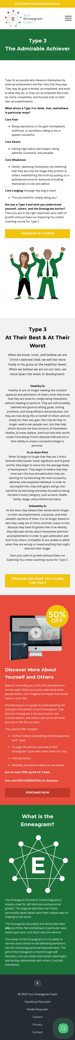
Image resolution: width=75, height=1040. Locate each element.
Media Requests (37, 1009)
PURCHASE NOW (37, 792)
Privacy (37, 1024)
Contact (37, 1032)
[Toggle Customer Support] (63, 1028)
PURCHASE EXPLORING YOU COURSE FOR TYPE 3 (37, 581)
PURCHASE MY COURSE (37, 233)
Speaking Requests (37, 1001)
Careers (37, 1017)
